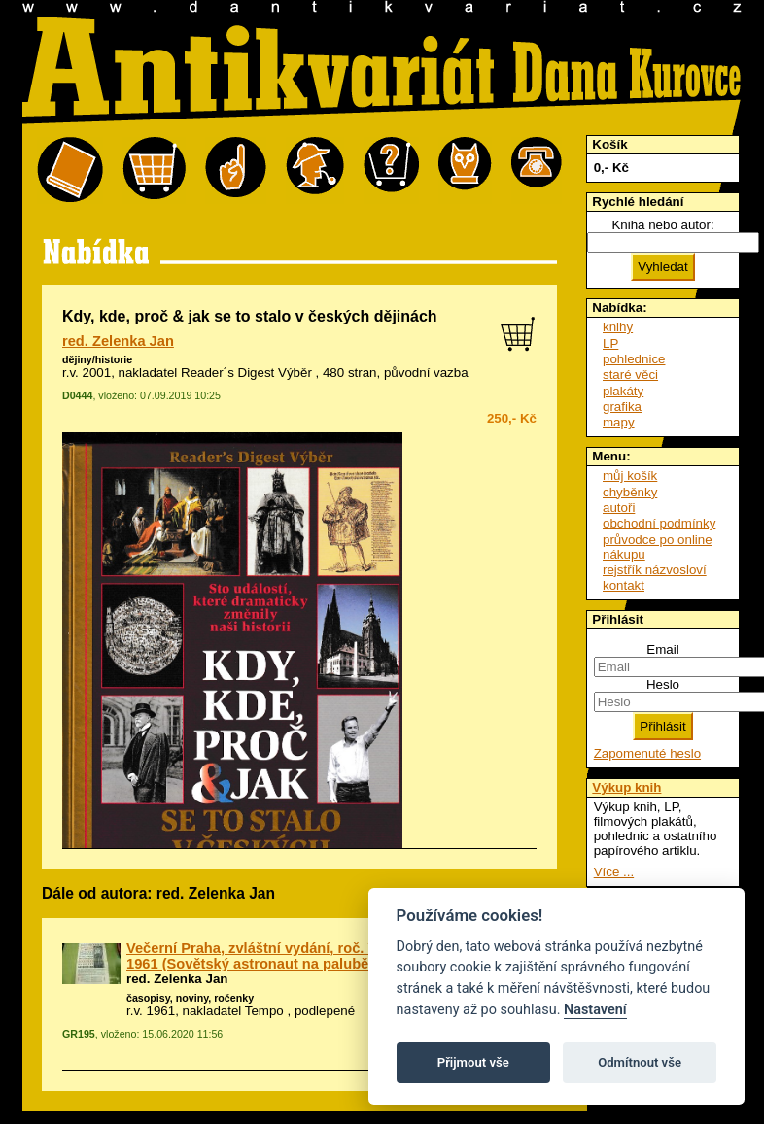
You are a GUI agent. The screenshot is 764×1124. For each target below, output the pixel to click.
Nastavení (595, 1010)
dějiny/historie (97, 359)
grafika (622, 406)
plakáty (623, 391)
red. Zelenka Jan (118, 341)
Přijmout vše (473, 1062)
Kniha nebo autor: (662, 225)
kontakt (623, 585)
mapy (619, 422)
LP (610, 343)
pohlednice (634, 359)
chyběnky (630, 492)
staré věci (630, 374)
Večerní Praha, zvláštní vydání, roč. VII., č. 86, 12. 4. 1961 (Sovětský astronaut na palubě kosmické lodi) (299, 955)
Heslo (662, 684)
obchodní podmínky (659, 523)
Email (662, 649)
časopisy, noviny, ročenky (190, 998)
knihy (618, 327)
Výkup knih (626, 787)
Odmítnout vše (639, 1062)
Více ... (614, 872)
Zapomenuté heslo (647, 753)
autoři (619, 507)
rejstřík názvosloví (655, 569)
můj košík (630, 475)
